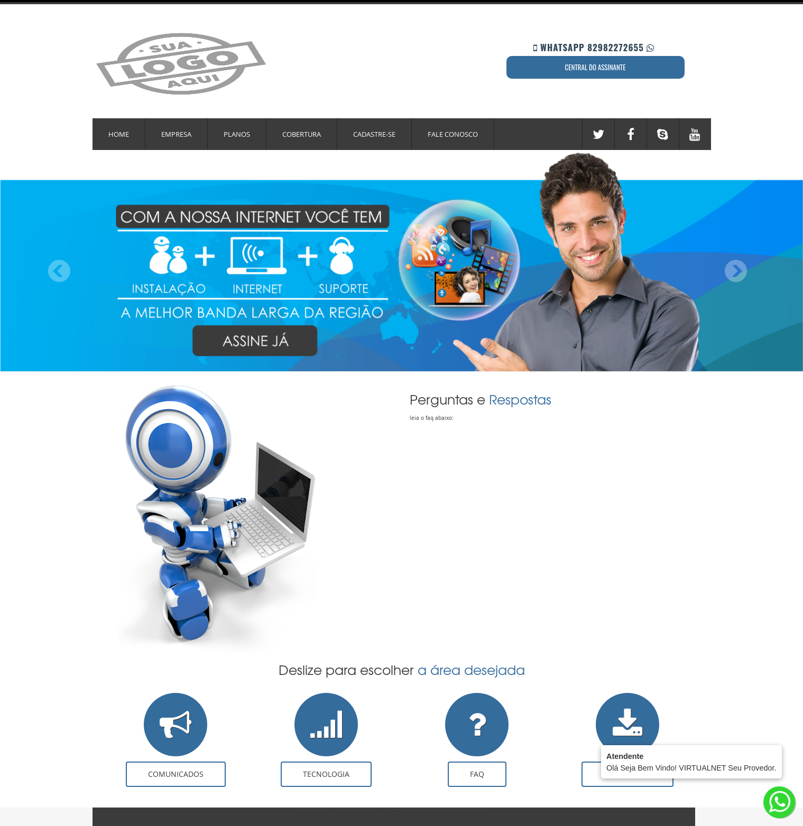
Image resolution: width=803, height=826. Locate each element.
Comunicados (176, 774)
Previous (59, 271)
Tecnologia (326, 774)
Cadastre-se (374, 134)
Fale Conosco (453, 134)
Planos (237, 134)
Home (118, 134)
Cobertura (301, 134)
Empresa (176, 134)
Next (735, 271)
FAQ (477, 774)
